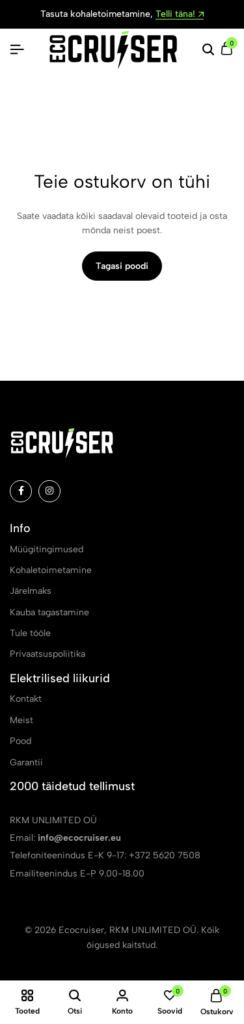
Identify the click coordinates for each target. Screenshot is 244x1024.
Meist (21, 720)
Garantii (26, 762)
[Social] (21, 491)
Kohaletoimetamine (51, 570)
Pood (20, 741)
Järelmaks (30, 590)
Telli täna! (180, 14)
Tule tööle (30, 633)
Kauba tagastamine (49, 612)
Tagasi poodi (122, 266)
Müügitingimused (46, 549)
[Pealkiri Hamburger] (17, 49)
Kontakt (26, 698)
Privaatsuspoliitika (47, 653)
